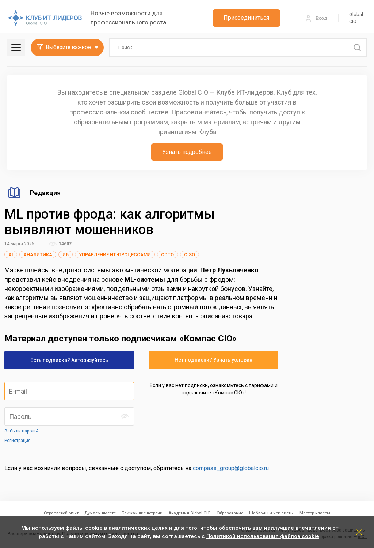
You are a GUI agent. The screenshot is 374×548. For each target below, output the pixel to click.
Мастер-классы (314, 512)
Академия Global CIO (189, 512)
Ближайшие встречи (142, 512)
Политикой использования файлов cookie (262, 536)
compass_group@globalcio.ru (231, 468)
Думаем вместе (100, 512)
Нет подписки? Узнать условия (213, 360)
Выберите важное (64, 48)
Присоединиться (246, 17)
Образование (230, 512)
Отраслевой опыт (61, 512)
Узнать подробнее (187, 151)
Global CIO (356, 18)
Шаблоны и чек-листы (271, 512)
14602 (60, 243)
